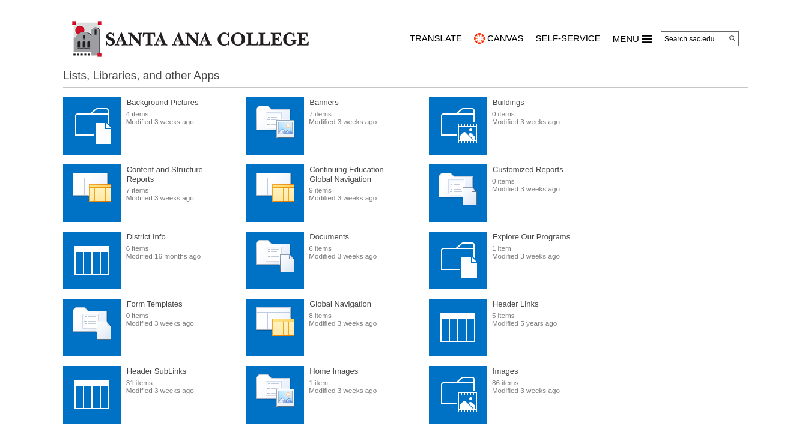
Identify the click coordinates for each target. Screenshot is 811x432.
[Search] (732, 38)
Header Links (516, 303)
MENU (632, 39)
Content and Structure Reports (165, 174)
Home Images (333, 371)
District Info (146, 236)
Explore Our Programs (531, 236)
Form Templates (155, 303)
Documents (329, 236)
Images (505, 371)
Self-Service (568, 38)
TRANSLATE (436, 38)
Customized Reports (528, 169)
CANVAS (505, 38)
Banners (323, 102)
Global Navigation (340, 303)
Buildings (508, 102)
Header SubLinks (157, 371)
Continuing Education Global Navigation (346, 174)
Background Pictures (163, 102)
